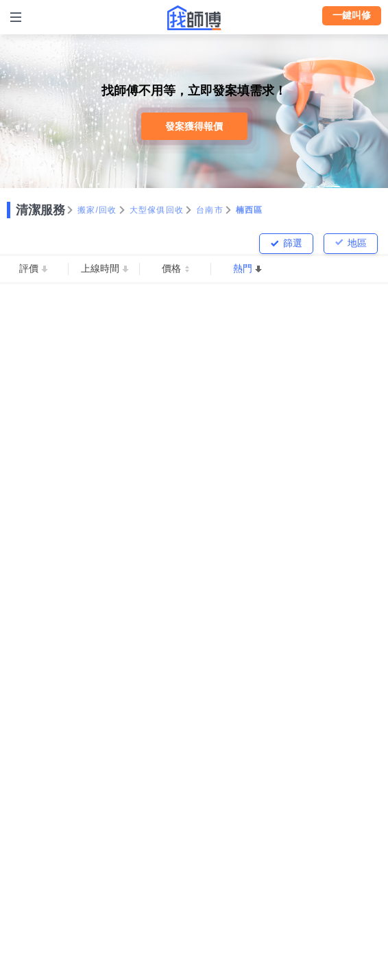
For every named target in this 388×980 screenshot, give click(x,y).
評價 (28, 268)
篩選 (292, 242)
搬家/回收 (97, 210)
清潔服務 (40, 210)
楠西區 (249, 210)
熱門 (242, 268)
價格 (171, 268)
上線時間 (100, 268)
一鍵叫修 (351, 15)
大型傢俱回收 (157, 210)
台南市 (209, 210)
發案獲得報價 (194, 126)
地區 (357, 242)
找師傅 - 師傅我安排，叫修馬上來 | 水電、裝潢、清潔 (194, 17)
